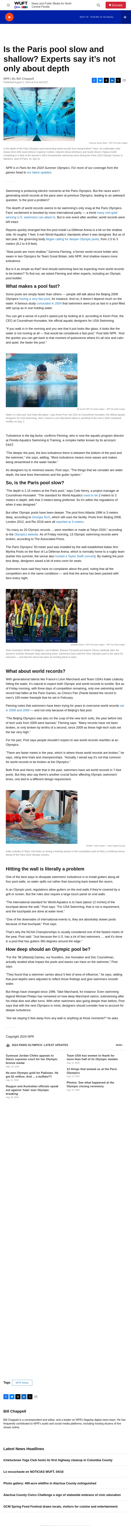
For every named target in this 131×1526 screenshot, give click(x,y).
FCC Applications (110, 1481)
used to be (90, 495)
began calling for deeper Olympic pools (72, 239)
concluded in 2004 (49, 303)
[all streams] (126, 17)
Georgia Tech (41, 517)
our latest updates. (39, 172)
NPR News (22, 1108)
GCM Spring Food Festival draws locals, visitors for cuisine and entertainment (60, 1232)
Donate (117, 5)
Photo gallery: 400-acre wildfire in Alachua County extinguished (49, 1209)
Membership (55, 1472)
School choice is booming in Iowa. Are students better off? (46, 1370)
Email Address (15, 1411)
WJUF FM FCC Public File (109, 1469)
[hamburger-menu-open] (8, 5)
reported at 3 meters (70, 522)
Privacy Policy (82, 1456)
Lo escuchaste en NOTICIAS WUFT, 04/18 (33, 1197)
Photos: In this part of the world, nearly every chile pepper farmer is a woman (59, 1323)
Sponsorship (81, 1449)
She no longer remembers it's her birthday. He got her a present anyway (55, 1358)
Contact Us (55, 1456)
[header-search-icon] (98, 5)
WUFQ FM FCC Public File (109, 1474)
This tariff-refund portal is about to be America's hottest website (50, 1346)
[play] (9, 17)
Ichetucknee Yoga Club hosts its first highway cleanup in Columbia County (57, 1186)
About (52, 1449)
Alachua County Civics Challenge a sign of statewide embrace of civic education (62, 1221)
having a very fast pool (34, 299)
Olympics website (26, 534)
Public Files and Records (109, 1449)
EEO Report (107, 1478)
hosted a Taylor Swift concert (74, 556)
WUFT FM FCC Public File (109, 1458)
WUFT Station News (59, 1464)
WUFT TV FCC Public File (109, 1463)
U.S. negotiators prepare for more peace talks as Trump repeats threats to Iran (60, 1335)
